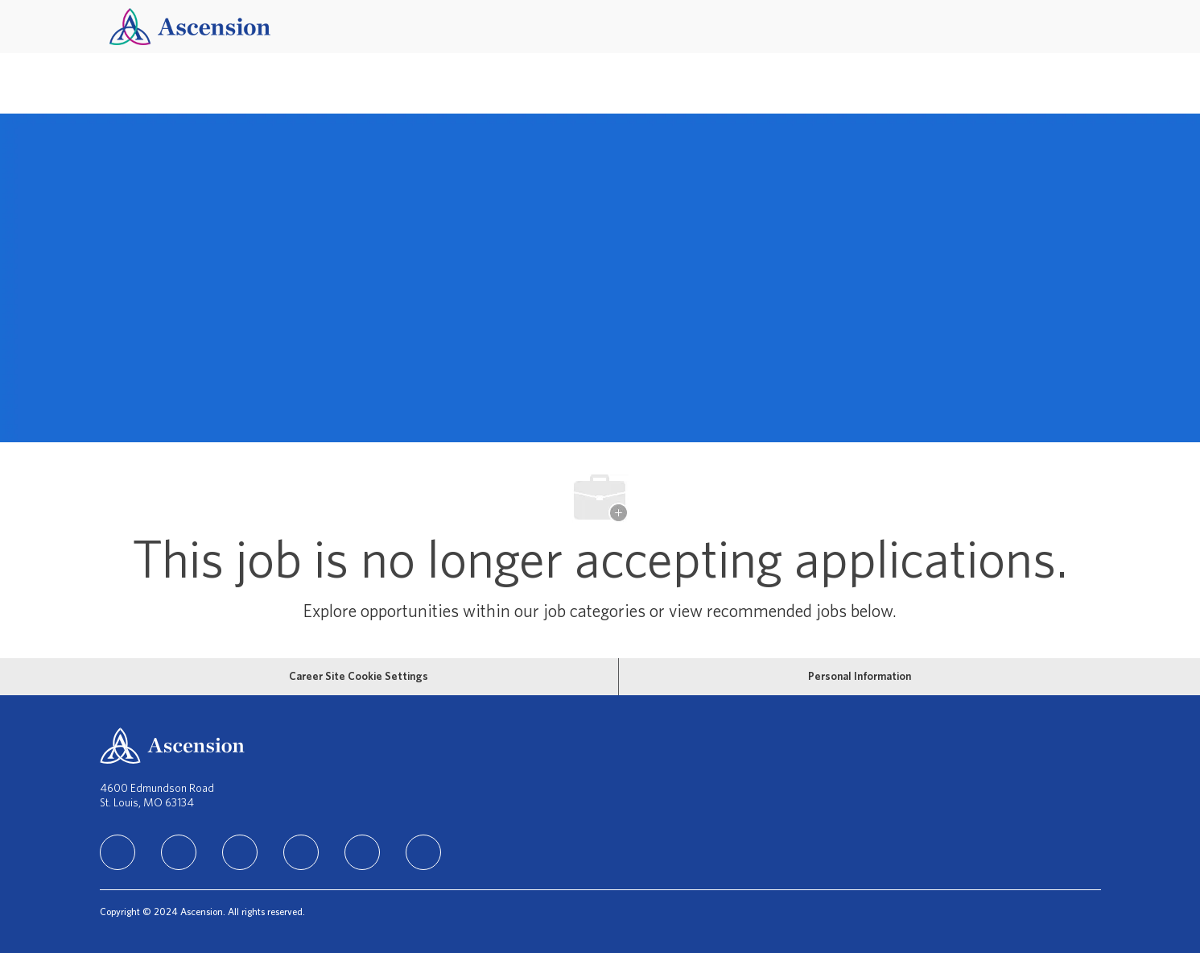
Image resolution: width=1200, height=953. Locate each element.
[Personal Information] (859, 676)
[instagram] (240, 852)
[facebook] (178, 852)
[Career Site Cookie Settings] (358, 676)
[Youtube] (362, 852)
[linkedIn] (117, 852)
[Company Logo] (189, 26)
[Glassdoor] (423, 852)
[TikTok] (301, 852)
